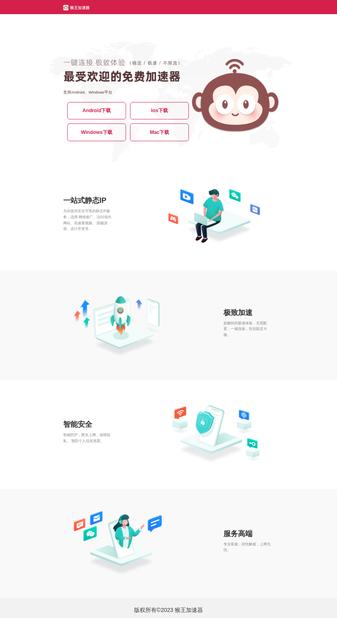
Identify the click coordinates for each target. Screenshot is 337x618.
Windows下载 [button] (96, 132)
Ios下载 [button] (159, 110)
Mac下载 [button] (159, 132)
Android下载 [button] (97, 110)
